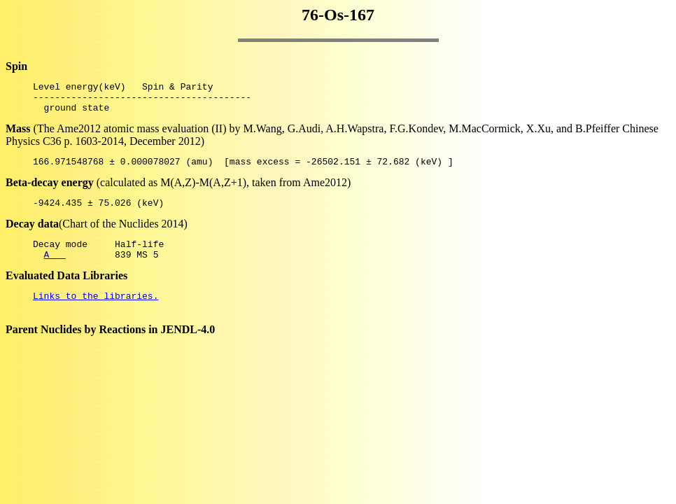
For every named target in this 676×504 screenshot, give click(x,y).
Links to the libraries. (95, 312)
